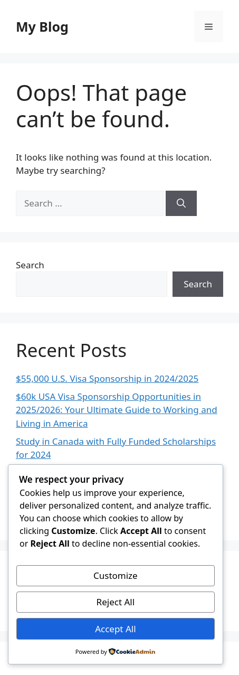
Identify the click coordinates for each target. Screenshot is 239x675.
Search (30, 265)
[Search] (181, 203)
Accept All (115, 629)
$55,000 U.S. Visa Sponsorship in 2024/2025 (107, 378)
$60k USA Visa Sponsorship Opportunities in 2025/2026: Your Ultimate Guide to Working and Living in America (116, 409)
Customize (115, 575)
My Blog (42, 26)
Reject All (116, 602)
